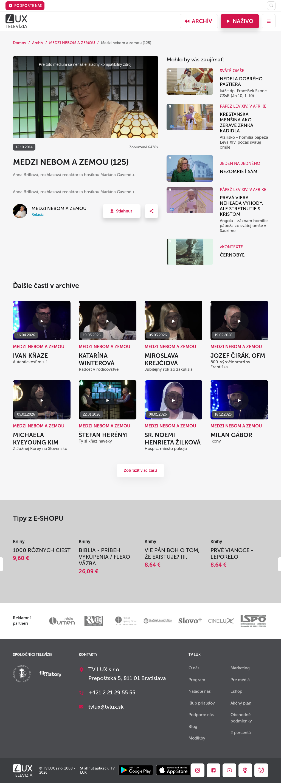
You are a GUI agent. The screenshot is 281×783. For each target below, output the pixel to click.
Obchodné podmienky (241, 718)
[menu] (269, 21)
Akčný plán (241, 703)
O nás (194, 667)
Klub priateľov (202, 703)
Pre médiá (240, 679)
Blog (193, 726)
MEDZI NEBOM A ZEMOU (72, 42)
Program (197, 679)
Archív (198, 21)
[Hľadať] (271, 5)
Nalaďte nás (200, 691)
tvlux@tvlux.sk (106, 706)
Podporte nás (25, 6)
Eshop (236, 691)
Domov (19, 42)
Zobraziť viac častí (140, 470)
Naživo (239, 21)
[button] (121, 211)
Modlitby (197, 738)
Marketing (240, 667)
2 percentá (241, 732)
